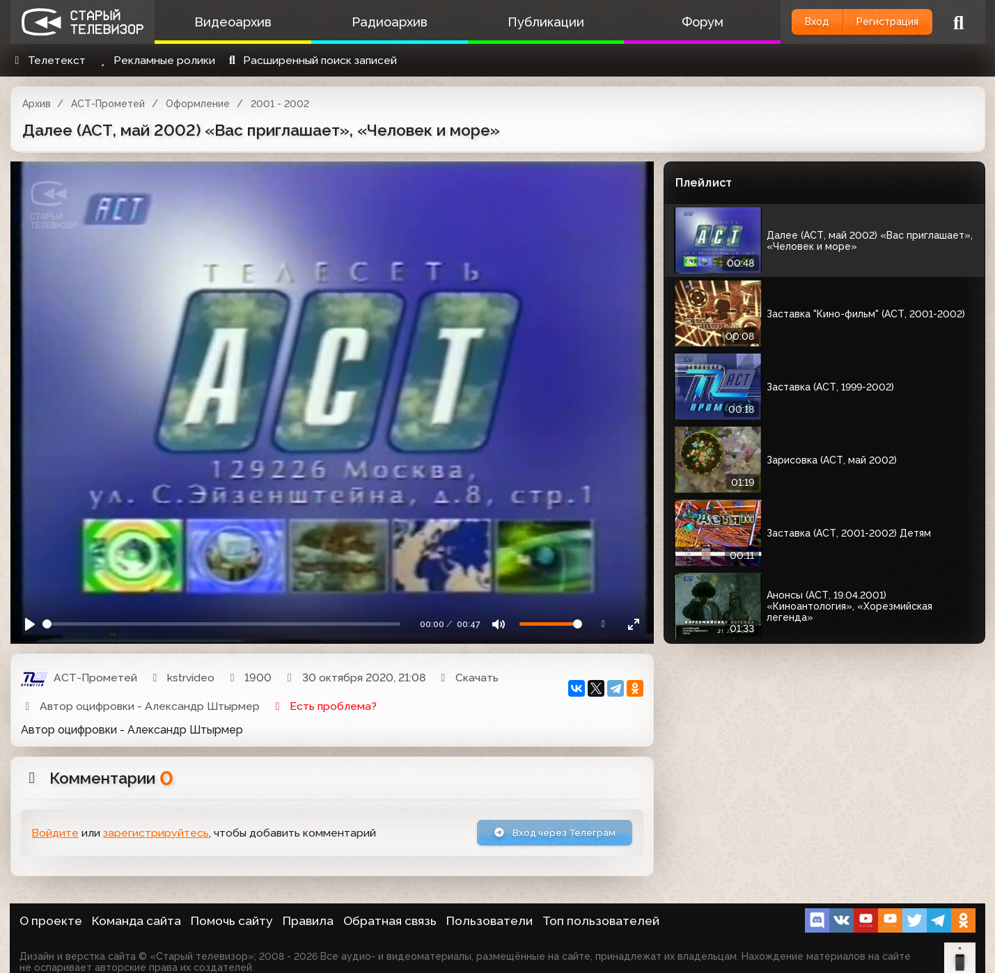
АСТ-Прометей (108, 103)
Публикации (525, 22)
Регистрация (878, 22)
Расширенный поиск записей (311, 60)
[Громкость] (550, 624)
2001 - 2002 (280, 103)
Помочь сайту (232, 921)
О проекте (50, 921)
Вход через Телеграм (544, 834)
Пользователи (489, 921)
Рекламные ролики (155, 60)
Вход (791, 22)
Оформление (198, 103)
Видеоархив (228, 22)
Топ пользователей (600, 921)
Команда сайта (136, 921)
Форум (673, 22)
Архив (36, 103)
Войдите (55, 834)
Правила (308, 921)
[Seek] (221, 624)
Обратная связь (390, 921)
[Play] (30, 624)
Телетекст (48, 60)
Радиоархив (377, 22)
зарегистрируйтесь (156, 834)
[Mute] (498, 624)
